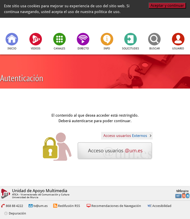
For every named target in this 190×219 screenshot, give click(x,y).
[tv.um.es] (26, 25)
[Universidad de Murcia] (164, 25)
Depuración (17, 213)
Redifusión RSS (69, 206)
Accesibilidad (161, 206)
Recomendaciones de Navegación (116, 206)
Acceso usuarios (125, 135)
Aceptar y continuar (167, 5)
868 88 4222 (14, 206)
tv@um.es (40, 206)
